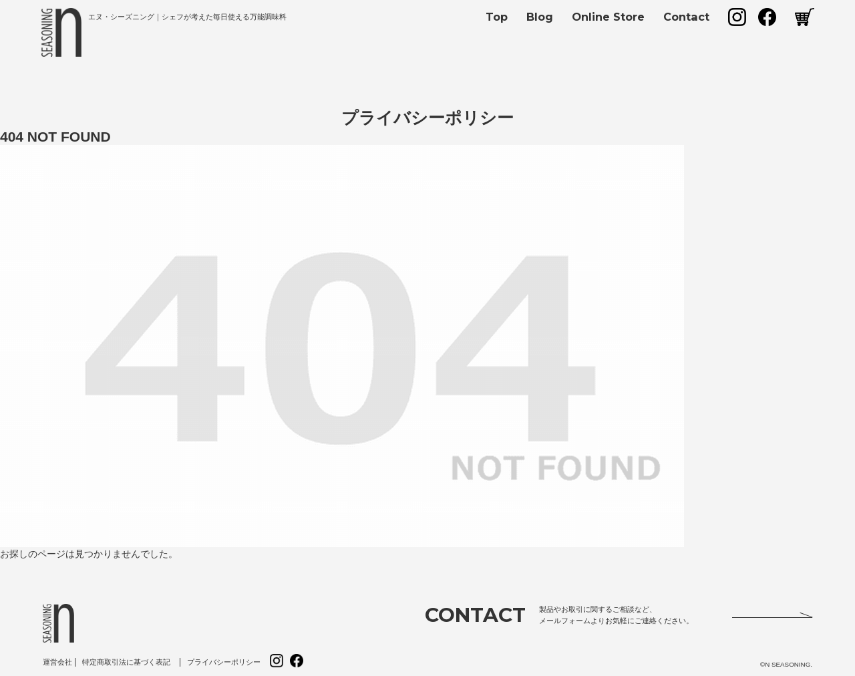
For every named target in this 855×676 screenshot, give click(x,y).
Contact (686, 16)
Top (497, 16)
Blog (539, 16)
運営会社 (57, 662)
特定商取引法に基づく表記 (126, 662)
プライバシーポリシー (224, 662)
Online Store (608, 16)
